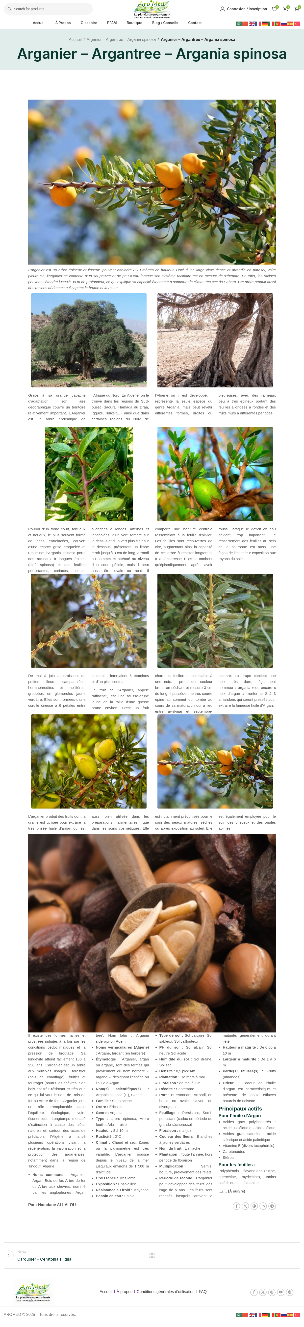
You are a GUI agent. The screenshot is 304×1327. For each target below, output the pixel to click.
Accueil (75, 44)
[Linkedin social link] (263, 1210)
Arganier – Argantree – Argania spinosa (121, 44)
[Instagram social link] (272, 1296)
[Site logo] (152, 11)
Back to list (152, 1260)
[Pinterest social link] (254, 1210)
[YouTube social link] (280, 1296)
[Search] (48, 11)
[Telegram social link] (272, 1210)
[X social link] (245, 1210)
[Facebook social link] (236, 1210)
